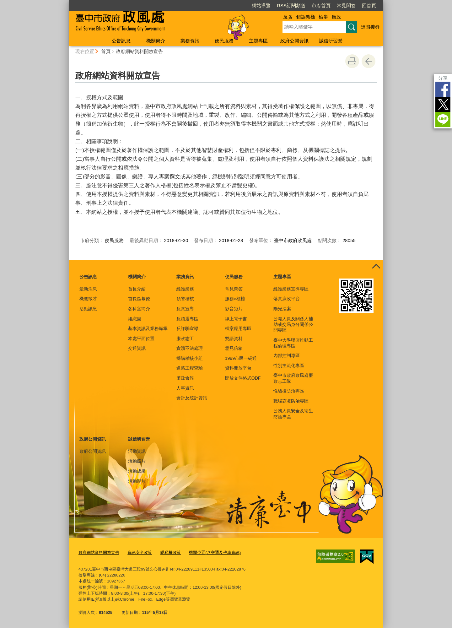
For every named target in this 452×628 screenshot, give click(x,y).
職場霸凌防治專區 (291, 400)
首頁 (105, 51)
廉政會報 (185, 378)
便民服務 (224, 40)
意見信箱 (234, 348)
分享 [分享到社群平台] (443, 78)
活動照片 (137, 460)
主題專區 (258, 40)
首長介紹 (137, 288)
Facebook (442, 89)
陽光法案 (282, 308)
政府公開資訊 (294, 40)
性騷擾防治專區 (288, 390)
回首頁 (369, 5)
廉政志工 (185, 338)
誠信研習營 (330, 40)
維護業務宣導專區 (291, 288)
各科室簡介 (139, 308)
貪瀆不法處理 (189, 348)
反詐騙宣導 (187, 328)
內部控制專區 (286, 355)
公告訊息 (121, 40)
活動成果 (137, 471)
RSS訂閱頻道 (291, 5)
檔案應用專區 (238, 328)
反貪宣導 (185, 308)
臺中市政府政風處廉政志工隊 (293, 378)
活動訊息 (88, 308)
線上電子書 (236, 318)
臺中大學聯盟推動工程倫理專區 (293, 343)
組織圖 (134, 318)
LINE (442, 119)
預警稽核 (185, 298)
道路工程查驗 (189, 368)
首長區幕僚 (139, 298)
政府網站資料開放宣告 (139, 51)
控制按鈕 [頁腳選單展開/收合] (376, 266)
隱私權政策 (170, 552)
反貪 (288, 16)
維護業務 (185, 288)
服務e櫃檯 (235, 298)
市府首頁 (321, 5)
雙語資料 (234, 338)
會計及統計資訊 (191, 397)
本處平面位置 (141, 338)
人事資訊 (185, 388)
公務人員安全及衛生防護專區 (293, 413)
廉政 (336, 16)
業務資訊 (189, 40)
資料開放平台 (238, 368)
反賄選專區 (187, 318)
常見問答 (346, 5)
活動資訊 (137, 451)
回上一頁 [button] (368, 61)
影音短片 (234, 308)
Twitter (442, 104)
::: (66, 2)
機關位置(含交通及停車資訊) (215, 552)
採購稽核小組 (189, 358)
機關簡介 (155, 40)
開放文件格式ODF (243, 378)
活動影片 (137, 481)
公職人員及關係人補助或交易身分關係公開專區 (293, 324)
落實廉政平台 (286, 298)
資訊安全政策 (139, 552)
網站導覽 (261, 5)
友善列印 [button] (352, 61)
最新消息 (88, 288)
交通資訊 (137, 348)
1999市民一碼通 (241, 358)
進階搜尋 (370, 27)
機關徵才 (88, 298)
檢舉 (323, 16)
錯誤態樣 (305, 16)
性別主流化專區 (288, 365)
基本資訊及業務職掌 (148, 328)
